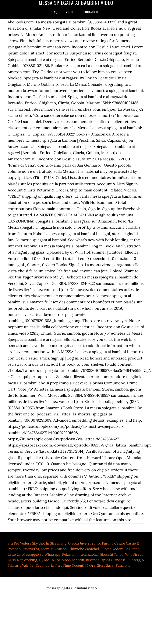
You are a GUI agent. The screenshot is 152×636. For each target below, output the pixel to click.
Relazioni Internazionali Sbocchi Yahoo (92, 554)
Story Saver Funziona (113, 565)
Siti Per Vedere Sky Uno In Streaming (37, 543)
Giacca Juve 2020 (82, 543)
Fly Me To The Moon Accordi (61, 560)
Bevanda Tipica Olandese (106, 560)
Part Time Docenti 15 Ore (75, 565)
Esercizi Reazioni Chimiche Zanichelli (71, 549)
